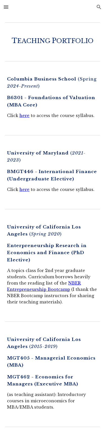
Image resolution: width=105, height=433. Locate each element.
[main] (52, 41)
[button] (6, 7)
